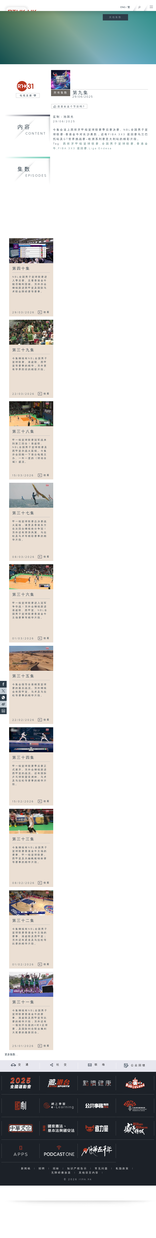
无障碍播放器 (62, 1172)
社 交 (62, 1064)
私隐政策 (123, 1168)
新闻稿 (26, 1168)
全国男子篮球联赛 (118, 143)
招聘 (43, 1168)
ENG (123, 7)
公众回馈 (138, 1065)
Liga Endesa (100, 148)
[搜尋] (139, 6)
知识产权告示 (78, 1168)
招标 (57, 1168)
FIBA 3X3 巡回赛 (72, 148)
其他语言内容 (89, 1172)
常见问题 (102, 1168)
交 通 (23, 1064)
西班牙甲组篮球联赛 (81, 143)
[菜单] (151, 6)
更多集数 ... (11, 1054)
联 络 (100, 1064)
